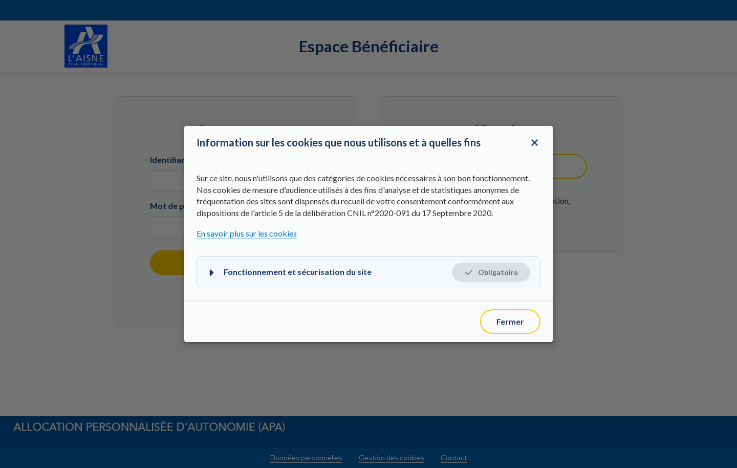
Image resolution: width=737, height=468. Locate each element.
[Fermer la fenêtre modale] (534, 143)
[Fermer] (510, 321)
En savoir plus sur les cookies (247, 233)
